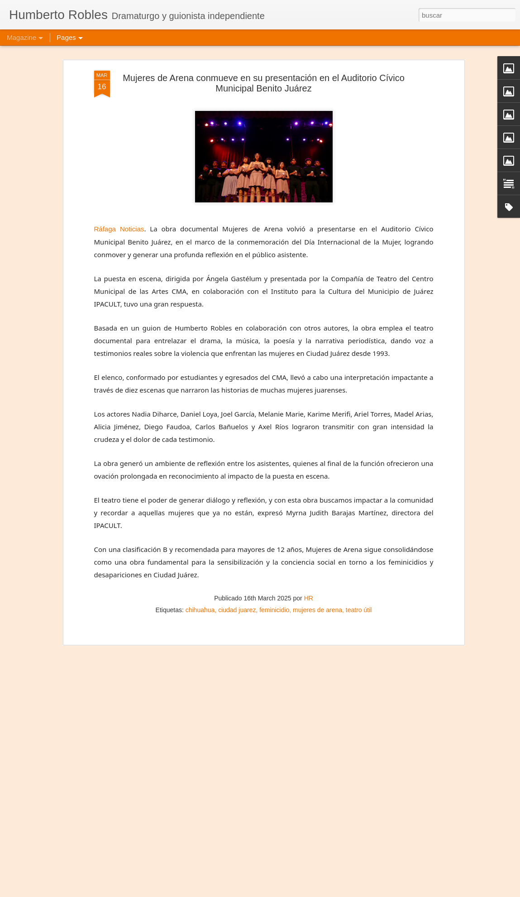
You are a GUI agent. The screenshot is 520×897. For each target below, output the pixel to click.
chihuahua (200, 610)
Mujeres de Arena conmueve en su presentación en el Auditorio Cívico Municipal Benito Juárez (264, 83)
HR (308, 598)
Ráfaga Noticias (119, 229)
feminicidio (274, 610)
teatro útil (359, 610)
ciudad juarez (237, 610)
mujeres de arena (317, 610)
